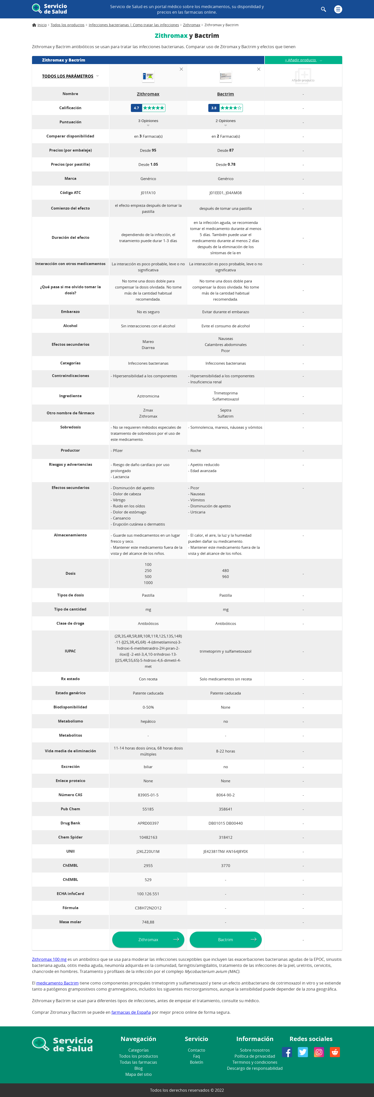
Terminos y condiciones (255, 1062)
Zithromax (148, 939)
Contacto (196, 1050)
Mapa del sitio (138, 1074)
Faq (196, 1056)
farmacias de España (131, 1012)
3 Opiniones (148, 121)
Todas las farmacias (138, 1062)
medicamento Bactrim (57, 983)
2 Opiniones (226, 121)
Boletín (196, 1062)
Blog (138, 1068)
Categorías (138, 1050)
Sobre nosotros (255, 1050)
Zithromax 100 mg (49, 959)
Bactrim (225, 939)
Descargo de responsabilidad (255, 1068)
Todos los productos (138, 1056)
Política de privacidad (255, 1056)
